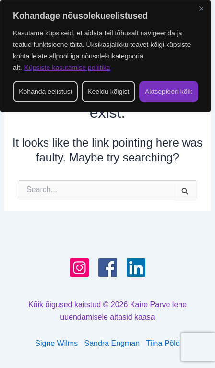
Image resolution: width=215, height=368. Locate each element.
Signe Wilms (56, 343)
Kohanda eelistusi (45, 91)
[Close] (201, 8)
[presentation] (198, 347)
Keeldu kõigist (108, 91)
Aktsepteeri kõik (168, 91)
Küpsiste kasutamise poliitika (67, 67)
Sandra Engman (115, 343)
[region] (105, 56)
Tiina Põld (163, 343)
